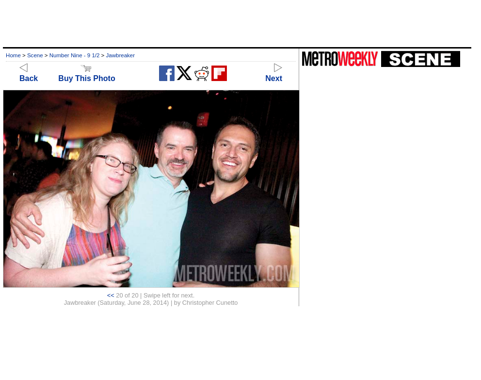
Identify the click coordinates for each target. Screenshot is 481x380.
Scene (35, 55)
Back (28, 74)
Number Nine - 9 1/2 (74, 55)
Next (273, 74)
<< (110, 295)
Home (13, 55)
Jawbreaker (120, 55)
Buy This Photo (86, 74)
